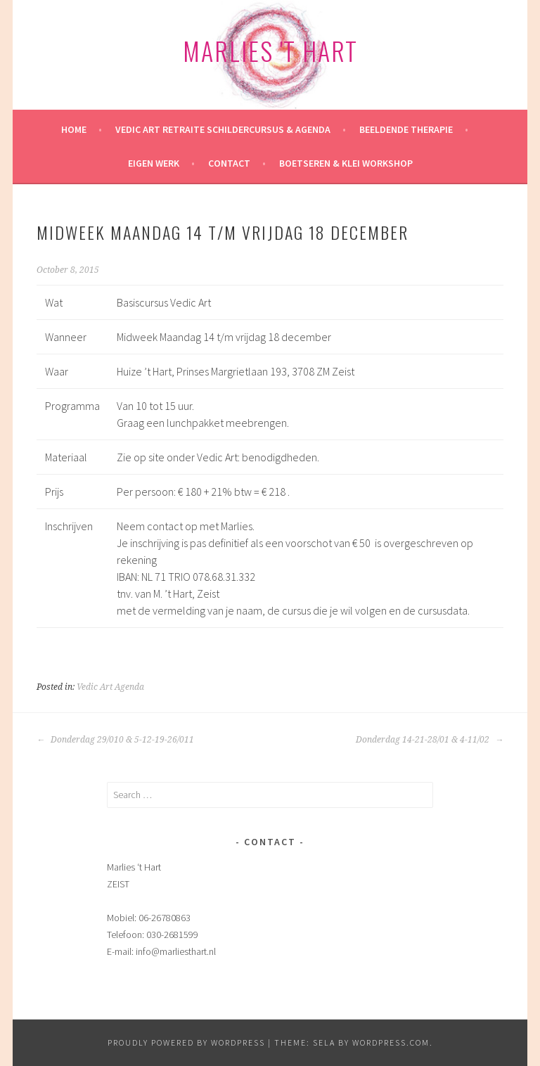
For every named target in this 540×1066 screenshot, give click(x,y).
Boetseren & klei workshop (346, 163)
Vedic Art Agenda (110, 687)
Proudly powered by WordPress (186, 1042)
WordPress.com (391, 1042)
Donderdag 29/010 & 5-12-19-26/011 (115, 740)
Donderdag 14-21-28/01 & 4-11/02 (429, 740)
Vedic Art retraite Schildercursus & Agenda (222, 129)
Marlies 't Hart (270, 50)
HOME (73, 129)
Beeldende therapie (406, 129)
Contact (229, 163)
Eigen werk (153, 163)
